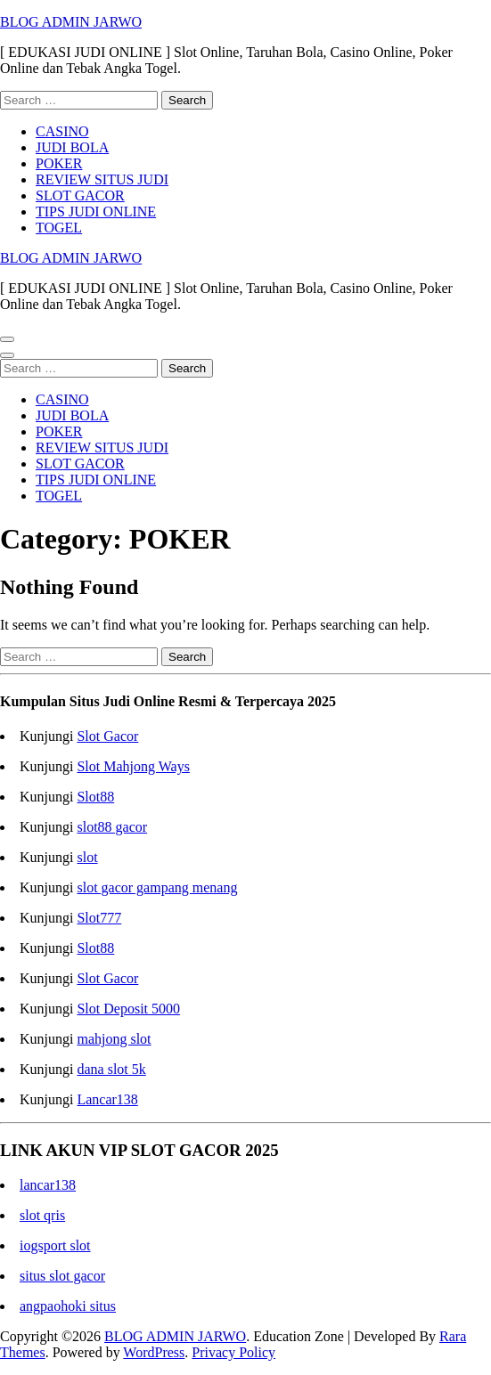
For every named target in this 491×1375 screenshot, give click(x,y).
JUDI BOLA (72, 147)
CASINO (62, 131)
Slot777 (99, 917)
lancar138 (48, 1184)
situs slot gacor (62, 1275)
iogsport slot (55, 1245)
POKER (59, 163)
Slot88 (95, 796)
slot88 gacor (112, 826)
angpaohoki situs (68, 1306)
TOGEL (59, 227)
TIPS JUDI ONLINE (96, 211)
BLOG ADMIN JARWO (71, 21)
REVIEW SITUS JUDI (102, 179)
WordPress (153, 1352)
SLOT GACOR (80, 195)
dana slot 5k (111, 1069)
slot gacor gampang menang (157, 887)
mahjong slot (114, 1038)
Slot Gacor (107, 736)
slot (87, 857)
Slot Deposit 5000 (128, 1008)
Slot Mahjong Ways (133, 766)
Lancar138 (107, 1099)
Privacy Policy (233, 1352)
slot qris (42, 1215)
